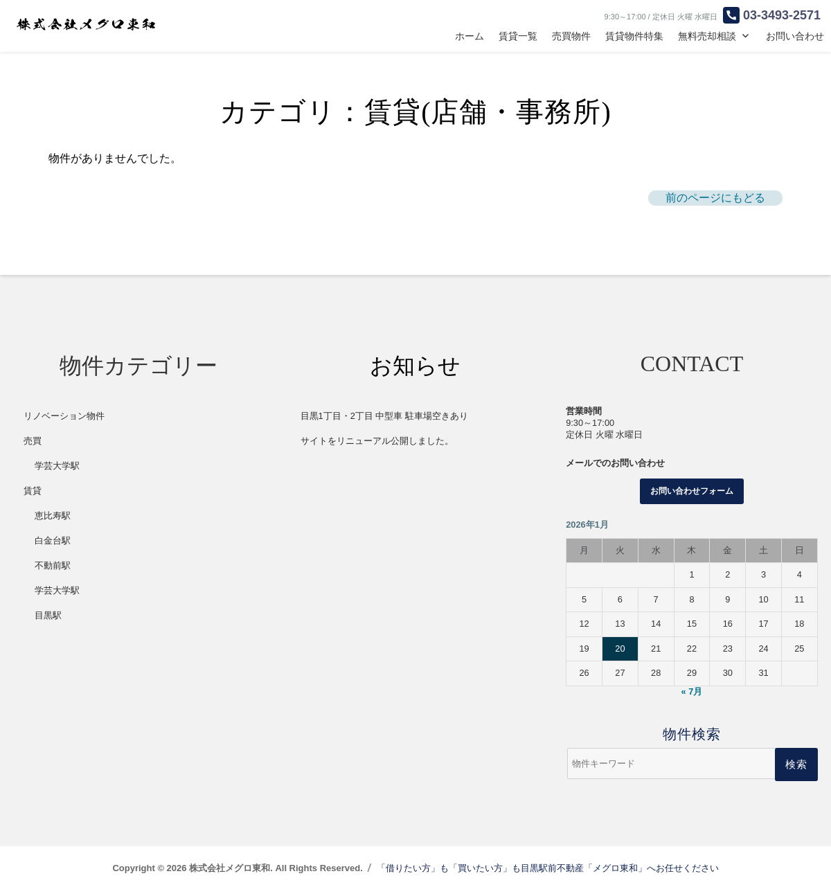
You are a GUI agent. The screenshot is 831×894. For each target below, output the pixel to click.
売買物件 (571, 36)
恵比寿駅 (53, 515)
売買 (33, 441)
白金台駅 (53, 540)
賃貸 (33, 490)
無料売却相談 (707, 36)
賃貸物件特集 (634, 36)
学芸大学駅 (57, 466)
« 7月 (692, 691)
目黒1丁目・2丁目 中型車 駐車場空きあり (384, 416)
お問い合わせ (795, 36)
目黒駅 (48, 615)
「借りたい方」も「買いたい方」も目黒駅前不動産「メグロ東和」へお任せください (548, 868)
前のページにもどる (715, 198)
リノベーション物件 (64, 416)
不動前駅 (53, 565)
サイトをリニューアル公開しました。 (377, 441)
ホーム (469, 36)
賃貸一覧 (518, 36)
